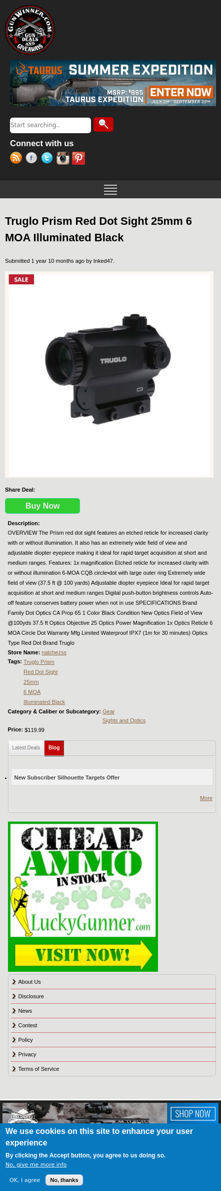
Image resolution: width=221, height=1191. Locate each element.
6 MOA (32, 692)
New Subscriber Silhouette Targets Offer (67, 777)
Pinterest (80, 159)
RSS (18, 159)
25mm (31, 682)
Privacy (27, 1054)
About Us (29, 982)
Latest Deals (26, 747)
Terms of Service (39, 1069)
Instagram (64, 159)
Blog (56, 745)
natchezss (54, 652)
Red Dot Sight (41, 672)
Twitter (48, 159)
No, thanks (64, 1180)
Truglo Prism (39, 662)
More (206, 798)
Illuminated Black (44, 702)
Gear (108, 711)
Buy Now (43, 506)
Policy (25, 1040)
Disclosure (31, 996)
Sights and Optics (124, 720)
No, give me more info (36, 1164)
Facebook (33, 159)
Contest (28, 1025)
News (25, 1011)
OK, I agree (25, 1180)
